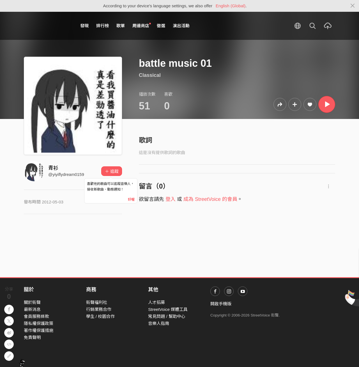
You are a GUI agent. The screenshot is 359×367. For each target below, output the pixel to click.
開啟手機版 (220, 303)
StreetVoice (47, 26)
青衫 (53, 168)
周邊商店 (141, 25)
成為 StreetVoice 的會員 (210, 199)
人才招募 (156, 302)
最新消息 (32, 309)
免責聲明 (32, 337)
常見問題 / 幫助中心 (166, 316)
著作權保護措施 (38, 330)
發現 (84, 25)
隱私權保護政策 (38, 323)
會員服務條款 (36, 316)
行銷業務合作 (98, 309)
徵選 (161, 25)
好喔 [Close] (131, 199)
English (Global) (231, 5)
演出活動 (181, 25)
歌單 (120, 25)
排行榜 (102, 25)
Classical (150, 75)
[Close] (352, 6)
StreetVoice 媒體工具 (168, 309)
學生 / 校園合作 (100, 316)
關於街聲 (32, 302)
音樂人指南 (158, 323)
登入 (170, 199)
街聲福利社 (96, 302)
